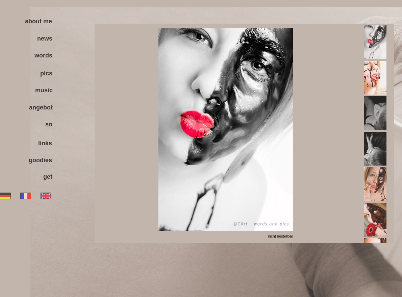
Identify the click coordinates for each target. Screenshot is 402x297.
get (47, 176)
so (48, 124)
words (43, 55)
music (44, 90)
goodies (40, 160)
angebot (41, 107)
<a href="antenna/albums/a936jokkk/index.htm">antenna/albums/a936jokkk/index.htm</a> (244, 133)
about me (38, 21)
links (45, 143)
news (44, 38)
